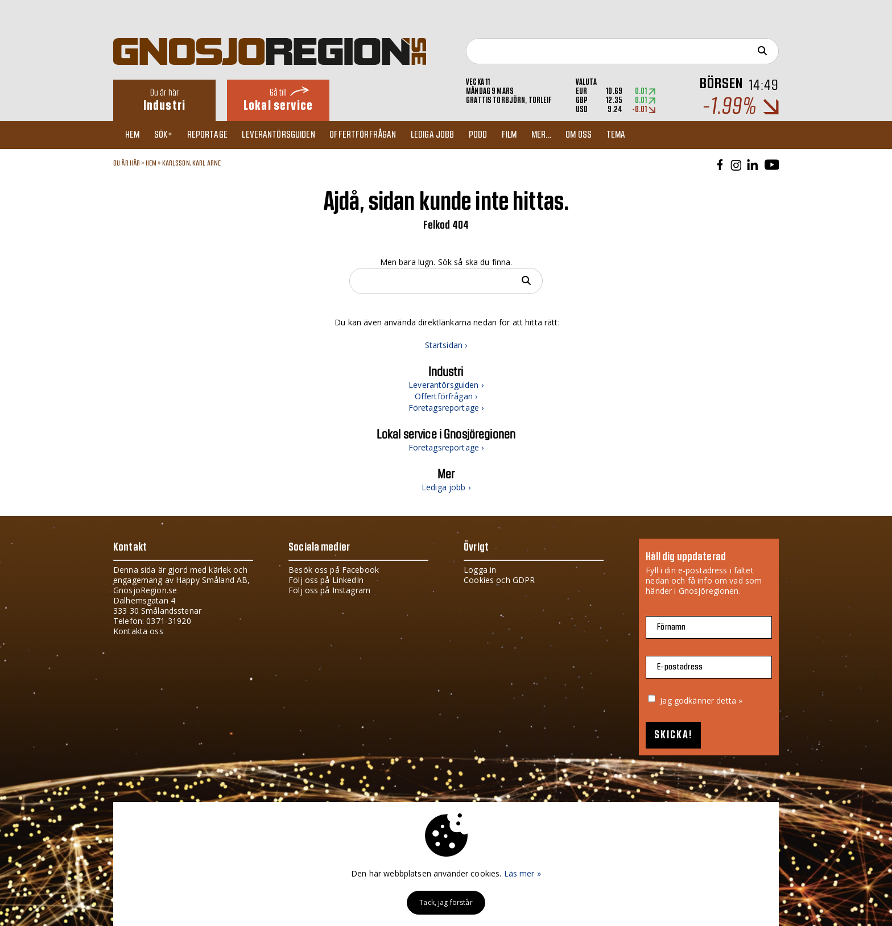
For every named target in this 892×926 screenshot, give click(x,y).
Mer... (561, 134)
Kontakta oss (138, 631)
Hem (134, 134)
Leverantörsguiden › (446, 384)
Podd (493, 134)
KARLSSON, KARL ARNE (191, 163)
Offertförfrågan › (446, 396)
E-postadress (680, 667)
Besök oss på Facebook (333, 569)
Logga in (480, 569)
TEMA (639, 134)
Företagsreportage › (446, 407)
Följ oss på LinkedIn (326, 579)
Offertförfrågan (373, 134)
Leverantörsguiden (287, 134)
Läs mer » (522, 873)
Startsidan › (446, 345)
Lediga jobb (445, 134)
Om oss (600, 134)
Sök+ (168, 134)
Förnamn (671, 627)
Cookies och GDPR (499, 579)
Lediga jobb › (446, 487)
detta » (729, 700)
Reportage (213, 134)
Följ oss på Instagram (329, 590)
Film (526, 134)
